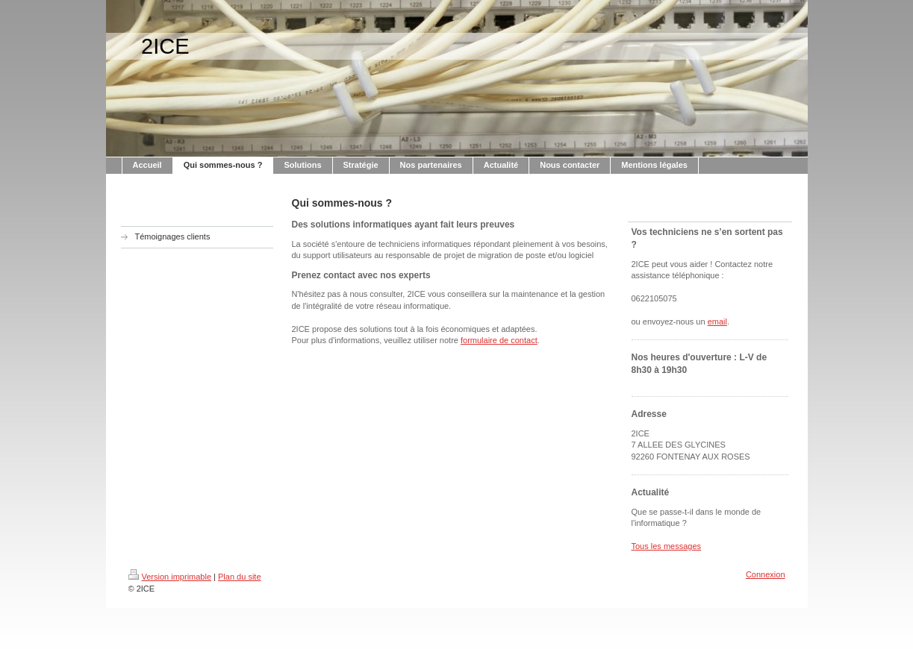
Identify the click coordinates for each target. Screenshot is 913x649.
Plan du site (239, 576)
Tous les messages (667, 546)
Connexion (765, 574)
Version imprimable (170, 576)
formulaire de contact (499, 340)
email (717, 321)
